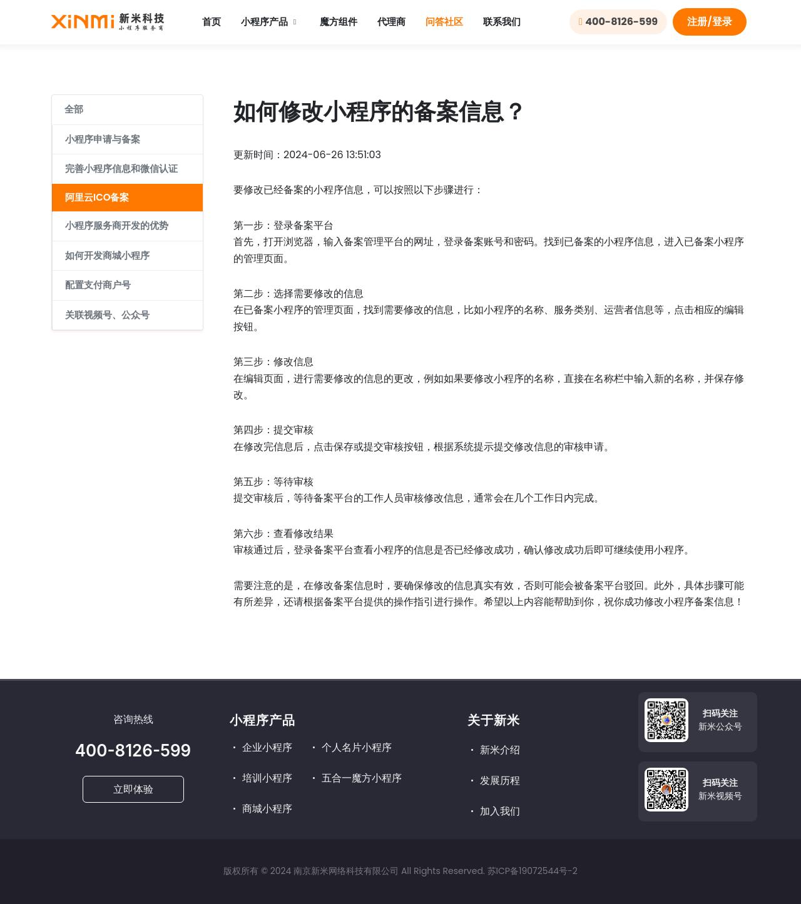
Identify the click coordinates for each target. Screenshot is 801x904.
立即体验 (133, 789)
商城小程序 (261, 808)
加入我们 (493, 811)
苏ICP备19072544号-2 (532, 871)
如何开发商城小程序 (107, 255)
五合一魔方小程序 (355, 778)
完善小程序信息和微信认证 (121, 168)
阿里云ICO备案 (97, 197)
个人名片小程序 (350, 747)
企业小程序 (261, 747)
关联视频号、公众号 (107, 314)
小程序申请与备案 (102, 139)
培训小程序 (261, 778)
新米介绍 (493, 750)
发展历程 (493, 780)
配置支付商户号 (98, 284)
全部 (73, 109)
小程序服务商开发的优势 (116, 225)
